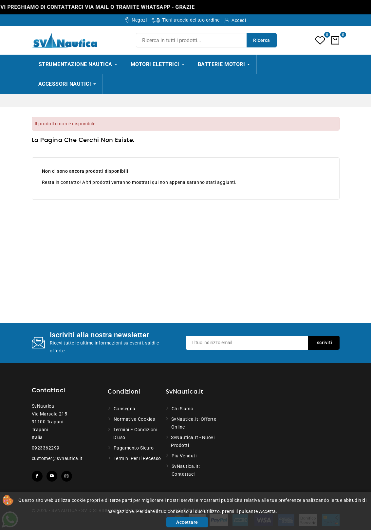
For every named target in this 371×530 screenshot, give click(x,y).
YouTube (51, 476)
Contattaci (48, 391)
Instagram (66, 476)
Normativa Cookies (134, 419)
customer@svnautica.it (57, 458)
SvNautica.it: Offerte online (193, 423)
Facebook (37, 476)
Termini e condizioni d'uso (135, 433)
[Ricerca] (206, 40)
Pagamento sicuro (134, 447)
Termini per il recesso (137, 458)
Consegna (125, 408)
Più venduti (184, 455)
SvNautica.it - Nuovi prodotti (192, 441)
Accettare (187, 522)
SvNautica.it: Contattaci (186, 470)
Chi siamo (183, 408)
